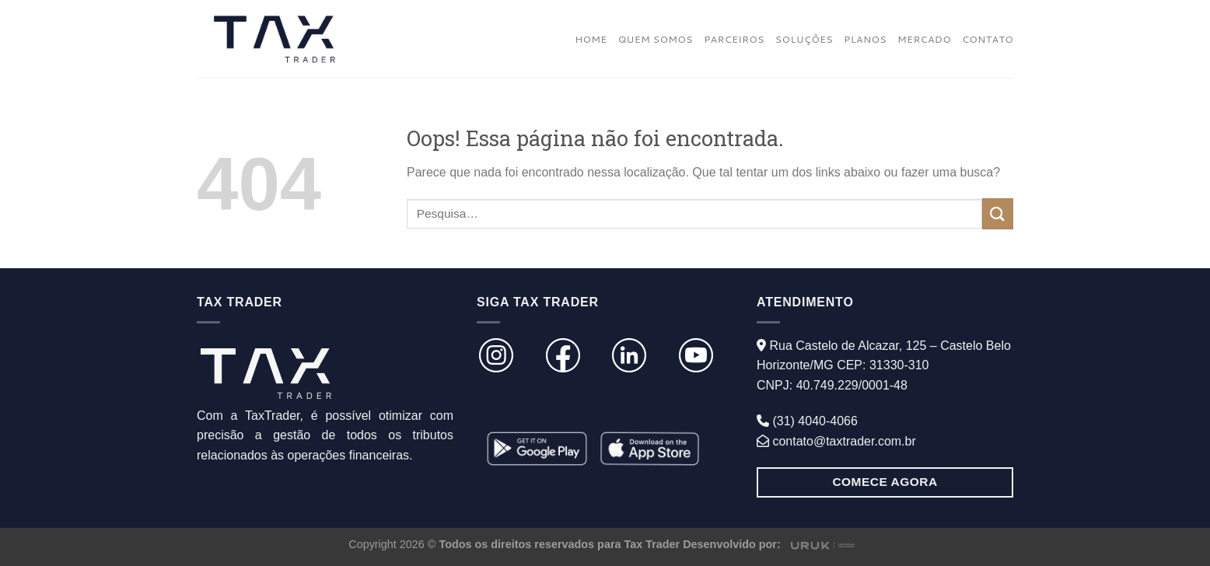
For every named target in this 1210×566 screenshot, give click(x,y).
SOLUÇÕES (804, 39)
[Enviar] (997, 213)
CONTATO (987, 39)
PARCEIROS (734, 39)
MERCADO (924, 39)
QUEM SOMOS (655, 39)
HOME (591, 39)
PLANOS (865, 39)
